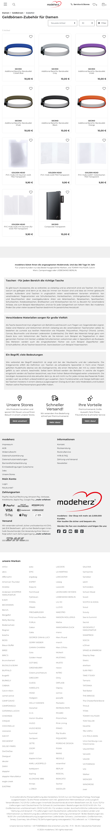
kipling (32, 773)
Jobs (4, 470)
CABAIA (5, 685)
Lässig (59, 582)
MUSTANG (61, 657)
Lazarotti (60, 587)
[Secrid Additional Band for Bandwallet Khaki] (18, 102)
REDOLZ (60, 758)
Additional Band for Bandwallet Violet (91, 70)
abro (4, 572)
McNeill (59, 652)
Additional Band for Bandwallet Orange (91, 122)
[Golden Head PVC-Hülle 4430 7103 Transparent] (55, 153)
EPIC (31, 572)
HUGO (32, 723)
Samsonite (88, 572)
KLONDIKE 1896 (36, 778)
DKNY (5, 766)
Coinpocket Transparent (55, 225)
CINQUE (6, 721)
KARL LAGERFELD (37, 763)
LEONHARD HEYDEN (66, 592)
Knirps (32, 784)
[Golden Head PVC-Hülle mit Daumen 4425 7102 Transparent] (18, 153)
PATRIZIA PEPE (63, 708)
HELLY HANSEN (36, 703)
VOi (84, 769)
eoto (31, 567)
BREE (4, 650)
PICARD (59, 713)
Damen (5, 13)
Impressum (7, 444)
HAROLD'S (34, 688)
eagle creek (7, 781)
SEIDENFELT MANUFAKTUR (89, 628)
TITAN (85, 711)
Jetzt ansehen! (20, 421)
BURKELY (6, 680)
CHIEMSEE (7, 716)
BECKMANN (8, 605)
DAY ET (5, 736)
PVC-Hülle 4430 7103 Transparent (55, 173)
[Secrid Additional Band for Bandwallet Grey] (55, 50)
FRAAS (32, 607)
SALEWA (87, 567)
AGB (4, 448)
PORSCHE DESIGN (64, 743)
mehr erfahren (43, 499)
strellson (87, 665)
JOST (31, 753)
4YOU (4, 567)
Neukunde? (7, 488)
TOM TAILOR (88, 721)
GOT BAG (33, 662)
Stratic (86, 660)
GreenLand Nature (38, 673)
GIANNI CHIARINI (37, 647)
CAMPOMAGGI (9, 706)
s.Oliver (86, 645)
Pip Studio (61, 733)
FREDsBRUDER (36, 612)
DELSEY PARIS (9, 746)
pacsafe (59, 698)
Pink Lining (61, 723)
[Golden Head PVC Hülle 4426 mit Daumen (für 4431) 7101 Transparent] (18, 205)
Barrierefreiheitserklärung (14, 463)
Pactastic (60, 703)
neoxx (59, 667)
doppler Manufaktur (11, 776)
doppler (6, 771)
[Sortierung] (62, 23)
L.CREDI (33, 789)
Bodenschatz (8, 625)
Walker (86, 774)
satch (85, 582)
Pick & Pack (61, 718)
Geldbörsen (17, 13)
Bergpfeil (6, 615)
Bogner (5, 630)
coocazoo (6, 731)
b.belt (5, 600)
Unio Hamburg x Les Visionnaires (92, 742)
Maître (59, 622)
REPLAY (59, 768)
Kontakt (61, 444)
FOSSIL (32, 602)
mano (59, 632)
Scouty (86, 612)
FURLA (32, 622)
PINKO (59, 728)
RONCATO (61, 778)
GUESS (32, 683)
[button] (31, 37)
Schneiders (88, 587)
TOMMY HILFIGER (91, 716)
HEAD (32, 693)
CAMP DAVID (8, 700)
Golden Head (35, 657)
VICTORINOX (89, 764)
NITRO (59, 673)
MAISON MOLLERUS (65, 617)
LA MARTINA (62, 572)
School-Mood (89, 592)
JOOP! (32, 748)
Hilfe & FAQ (62, 455)
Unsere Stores (8, 474)
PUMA (59, 748)
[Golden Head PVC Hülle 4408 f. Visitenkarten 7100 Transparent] (92, 153)
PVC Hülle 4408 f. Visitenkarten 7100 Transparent (91, 174)
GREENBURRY (36, 667)
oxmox (59, 693)
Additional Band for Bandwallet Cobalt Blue (18, 70)
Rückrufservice (64, 452)
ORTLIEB (60, 683)
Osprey (59, 688)
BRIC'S (5, 655)
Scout (85, 607)
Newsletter (62, 463)
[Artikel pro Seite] (87, 23)
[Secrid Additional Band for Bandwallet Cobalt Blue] (18, 50)
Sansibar (87, 577)
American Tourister (11, 582)
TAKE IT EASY (89, 675)
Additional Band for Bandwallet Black (55, 122)
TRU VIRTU (88, 731)
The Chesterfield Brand (93, 700)
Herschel (33, 708)
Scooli (85, 597)
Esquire (32, 587)
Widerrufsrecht (9, 452)
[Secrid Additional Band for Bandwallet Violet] (92, 50)
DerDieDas (7, 751)
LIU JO (59, 602)
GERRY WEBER (36, 642)
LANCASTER (61, 577)
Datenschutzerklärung (12, 455)
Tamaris (86, 680)
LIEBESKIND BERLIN (66, 597)
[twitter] (66, 531)
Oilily (58, 678)
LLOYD (59, 607)
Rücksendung (63, 448)
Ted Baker (87, 690)
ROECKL (60, 773)
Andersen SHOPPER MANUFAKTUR (11, 593)
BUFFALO (6, 670)
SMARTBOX (88, 635)
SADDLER (60, 789)
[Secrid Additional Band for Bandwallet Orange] (92, 102)
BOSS (4, 640)
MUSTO (59, 662)
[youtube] (72, 531)
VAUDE (86, 759)
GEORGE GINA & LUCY (39, 637)
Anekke (5, 587)
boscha (5, 635)
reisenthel (60, 763)
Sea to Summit (90, 617)
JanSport (33, 738)
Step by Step (89, 655)
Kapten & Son (35, 758)
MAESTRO (60, 612)
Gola (31, 652)
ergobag (33, 577)
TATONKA (87, 685)
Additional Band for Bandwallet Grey (55, 70)
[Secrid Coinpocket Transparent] (55, 205)
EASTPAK (6, 786)
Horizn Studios (36, 718)
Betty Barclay (8, 620)
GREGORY (34, 678)
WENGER (87, 779)
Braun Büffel (8, 645)
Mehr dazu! (55, 422)
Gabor (32, 627)
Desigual (6, 756)
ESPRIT (32, 582)
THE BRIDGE (89, 695)
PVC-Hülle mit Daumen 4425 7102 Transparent (18, 174)
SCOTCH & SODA (90, 602)
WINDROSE (88, 784)
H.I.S (31, 713)
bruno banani (8, 660)
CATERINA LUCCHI (10, 711)
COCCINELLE (8, 726)
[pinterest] (83, 531)
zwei (85, 789)
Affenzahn (7, 577)
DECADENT (7, 741)
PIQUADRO (61, 738)
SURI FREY (88, 670)
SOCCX (86, 640)
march (59, 642)
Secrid (86, 622)
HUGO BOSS (35, 728)
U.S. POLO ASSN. (90, 736)
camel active (8, 695)
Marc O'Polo (61, 647)
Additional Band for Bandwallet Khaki (18, 122)
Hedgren (33, 698)
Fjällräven (33, 597)
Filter (102, 23)
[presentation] (16, 4)
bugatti (5, 675)
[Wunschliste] (95, 4)
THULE (86, 706)
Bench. (5, 610)
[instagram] (77, 531)
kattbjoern (34, 768)
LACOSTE (60, 567)
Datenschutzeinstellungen (14, 459)
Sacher (59, 784)
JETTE (32, 743)
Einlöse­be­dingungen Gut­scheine (17, 467)
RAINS (59, 753)
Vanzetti (87, 754)
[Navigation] (5, 4)
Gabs (31, 632)
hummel (33, 733)
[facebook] (60, 531)
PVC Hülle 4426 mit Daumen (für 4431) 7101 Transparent (18, 226)
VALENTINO (88, 749)
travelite (86, 726)
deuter (5, 761)
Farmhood (34, 592)
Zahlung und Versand (67, 459)
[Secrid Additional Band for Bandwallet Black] (55, 102)
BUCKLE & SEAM (10, 665)
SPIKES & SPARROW (92, 650)
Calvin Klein (7, 690)
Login (5, 484)
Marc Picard (61, 637)
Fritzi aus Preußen (37, 617)
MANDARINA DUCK (65, 627)
